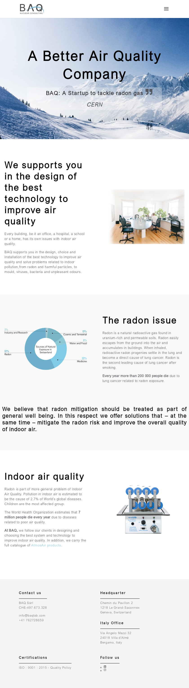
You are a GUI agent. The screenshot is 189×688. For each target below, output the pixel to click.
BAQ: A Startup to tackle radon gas (94, 93)
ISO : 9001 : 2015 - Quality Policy (45, 667)
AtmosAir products (46, 545)
